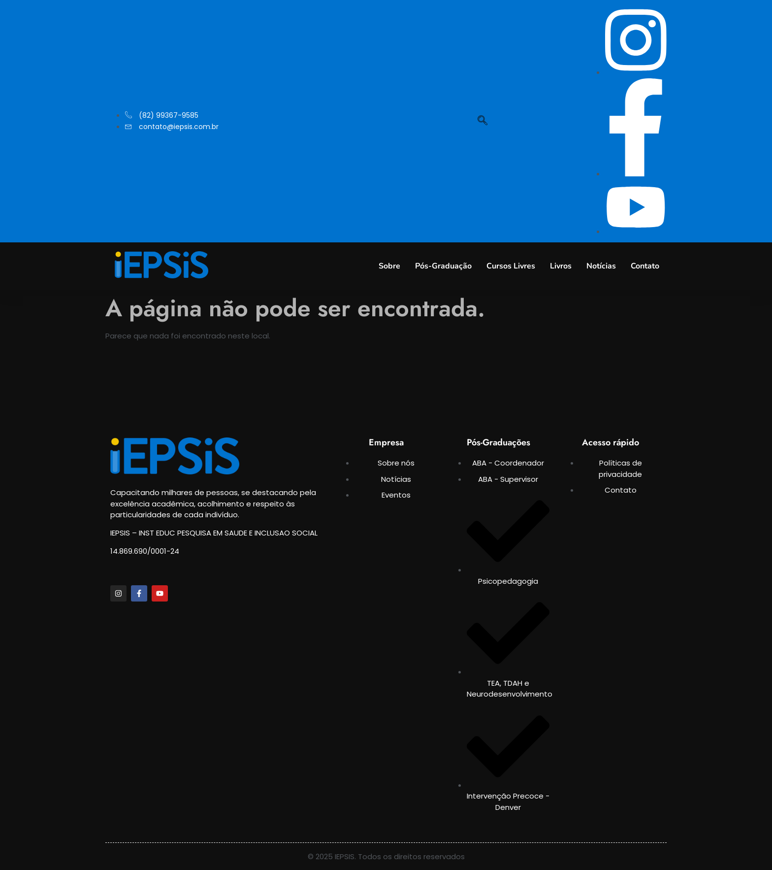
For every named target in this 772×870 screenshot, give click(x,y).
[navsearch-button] (482, 121)
